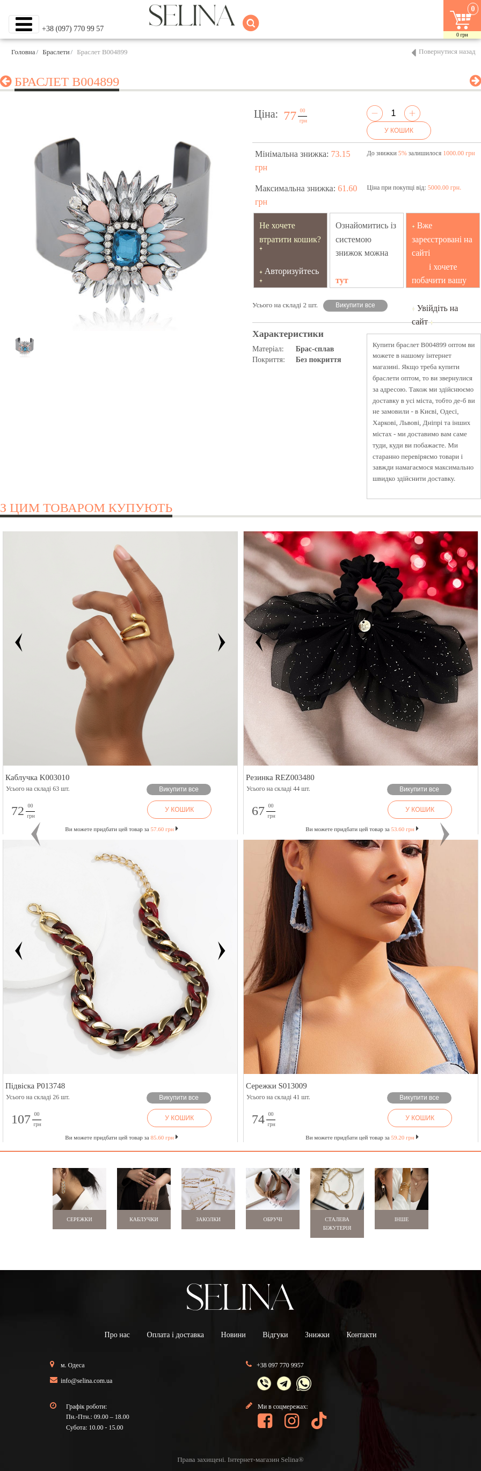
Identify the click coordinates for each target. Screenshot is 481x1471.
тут (342, 280)
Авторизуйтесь (292, 271)
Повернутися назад (447, 51)
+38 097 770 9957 (280, 1365)
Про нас (117, 1335)
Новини (233, 1335)
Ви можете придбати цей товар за (121, 829)
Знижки (317, 1335)
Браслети (55, 52)
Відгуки (275, 1335)
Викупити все (355, 305)
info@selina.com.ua (86, 1381)
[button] (36, 834)
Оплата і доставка (175, 1335)
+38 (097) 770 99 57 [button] (73, 29)
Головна (23, 52)
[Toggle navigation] (24, 24)
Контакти (362, 1335)
